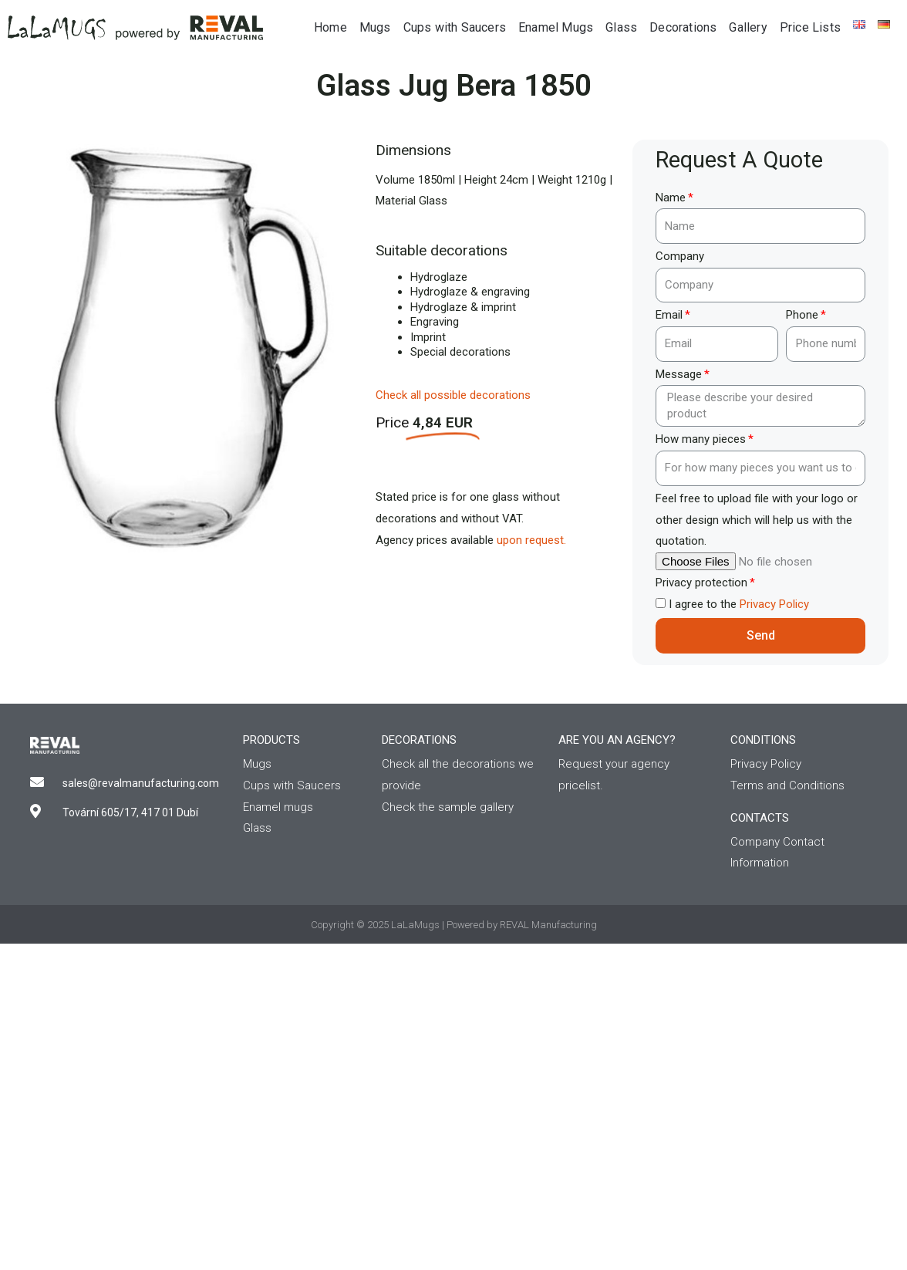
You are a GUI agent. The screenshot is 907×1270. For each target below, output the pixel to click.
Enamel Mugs (555, 27)
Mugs (375, 27)
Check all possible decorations (453, 395)
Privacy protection (701, 582)
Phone (802, 315)
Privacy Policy (774, 604)
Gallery (748, 27)
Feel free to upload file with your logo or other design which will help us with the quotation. (757, 520)
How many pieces (701, 439)
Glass (621, 27)
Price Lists (810, 27)
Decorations (682, 27)
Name (671, 197)
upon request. (531, 540)
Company (680, 256)
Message (679, 374)
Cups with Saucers (454, 27)
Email (669, 315)
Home (330, 27)
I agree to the (739, 604)
